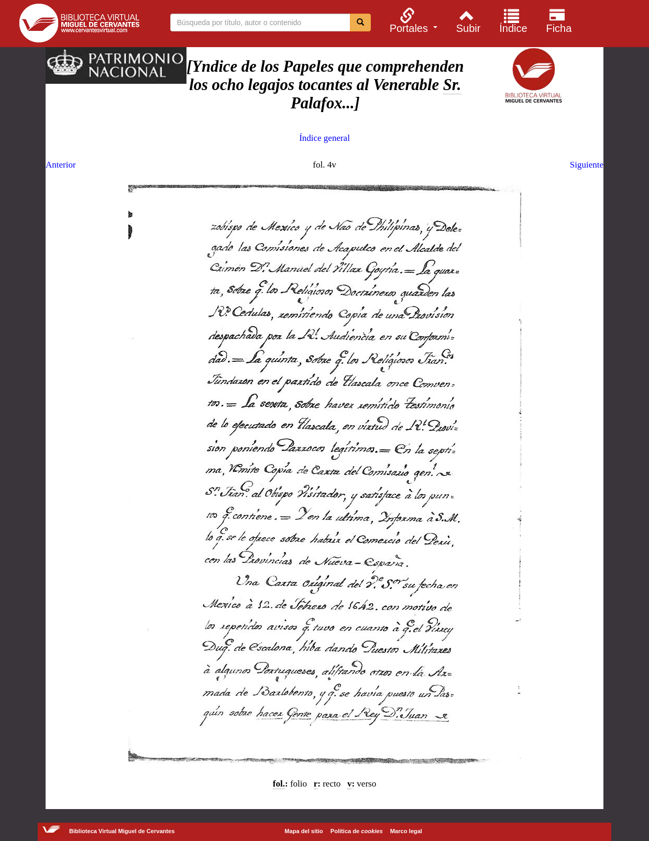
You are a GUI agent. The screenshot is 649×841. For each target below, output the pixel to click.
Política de (357, 831)
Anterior (61, 165)
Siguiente (586, 165)
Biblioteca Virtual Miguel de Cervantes (79, 25)
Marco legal (406, 831)
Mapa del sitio (303, 831)
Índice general (324, 138)
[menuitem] (412, 20)
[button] (412, 20)
